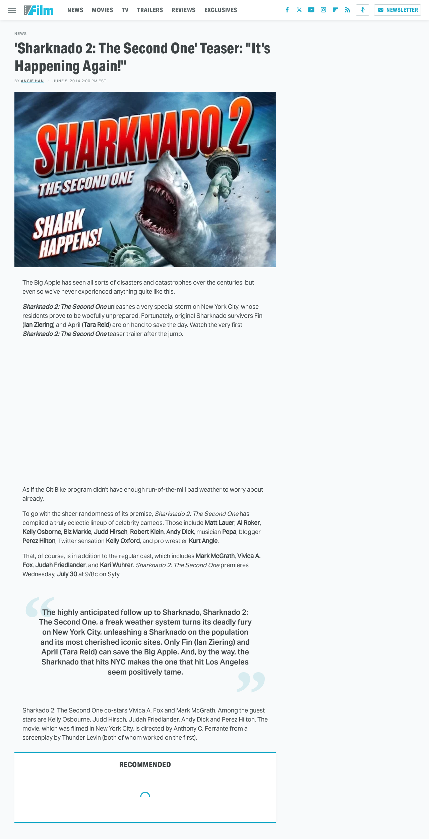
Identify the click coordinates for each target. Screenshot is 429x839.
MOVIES (102, 10)
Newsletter (397, 9)
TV (125, 10)
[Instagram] (323, 11)
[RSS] (347, 11)
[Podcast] (362, 10)
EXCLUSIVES (220, 10)
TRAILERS (150, 10)
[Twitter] (299, 11)
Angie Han (32, 81)
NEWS (75, 10)
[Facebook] (287, 11)
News (20, 34)
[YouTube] (311, 11)
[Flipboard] (335, 11)
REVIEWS (184, 10)
